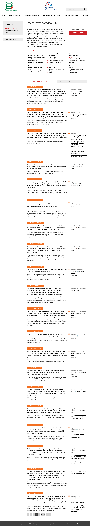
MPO (5, 524)
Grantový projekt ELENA (71, 15)
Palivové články (73, 55)
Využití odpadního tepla (76, 69)
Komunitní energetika (55, 62)
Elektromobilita (32, 60)
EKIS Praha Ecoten (81, 391)
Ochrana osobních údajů (72, 524)
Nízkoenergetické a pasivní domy (78, 140)
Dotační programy (15, 15)
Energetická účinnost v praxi (51, 15)
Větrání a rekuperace (75, 71)
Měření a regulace (54, 66)
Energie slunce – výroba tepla (36, 71)
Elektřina (30, 59)
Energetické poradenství (32, 15)
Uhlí (70, 64)
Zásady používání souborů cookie (56, 524)
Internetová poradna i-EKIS (13, 28)
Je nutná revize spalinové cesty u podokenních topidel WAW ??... (46, 334)
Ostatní (51, 72)
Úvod (3, 15)
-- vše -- (30, 53)
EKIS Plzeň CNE (83, 336)
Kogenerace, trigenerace (56, 60)
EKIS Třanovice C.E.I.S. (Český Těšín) (79, 115)
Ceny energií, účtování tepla (36, 55)
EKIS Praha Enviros (78, 290)
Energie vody (52, 57)
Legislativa (52, 64)
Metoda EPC (52, 67)
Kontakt (85, 15)
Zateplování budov (74, 72)
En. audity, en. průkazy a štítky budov (77, 147)
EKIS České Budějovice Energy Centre (77, 184)
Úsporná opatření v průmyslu (77, 66)
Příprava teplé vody (74, 59)
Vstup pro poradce (10, 39)
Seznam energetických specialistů (11, 31)
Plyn (76, 95)
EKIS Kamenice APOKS (76, 92)
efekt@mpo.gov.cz (41, 46)
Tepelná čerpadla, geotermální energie (76, 154)
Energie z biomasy (33, 66)
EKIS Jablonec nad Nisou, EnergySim (78, 136)
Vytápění (71, 67)
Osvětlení (72, 53)
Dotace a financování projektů (36, 57)
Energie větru (52, 59)
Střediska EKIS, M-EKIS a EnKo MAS (12, 25)
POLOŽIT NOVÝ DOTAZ (77, 33)
